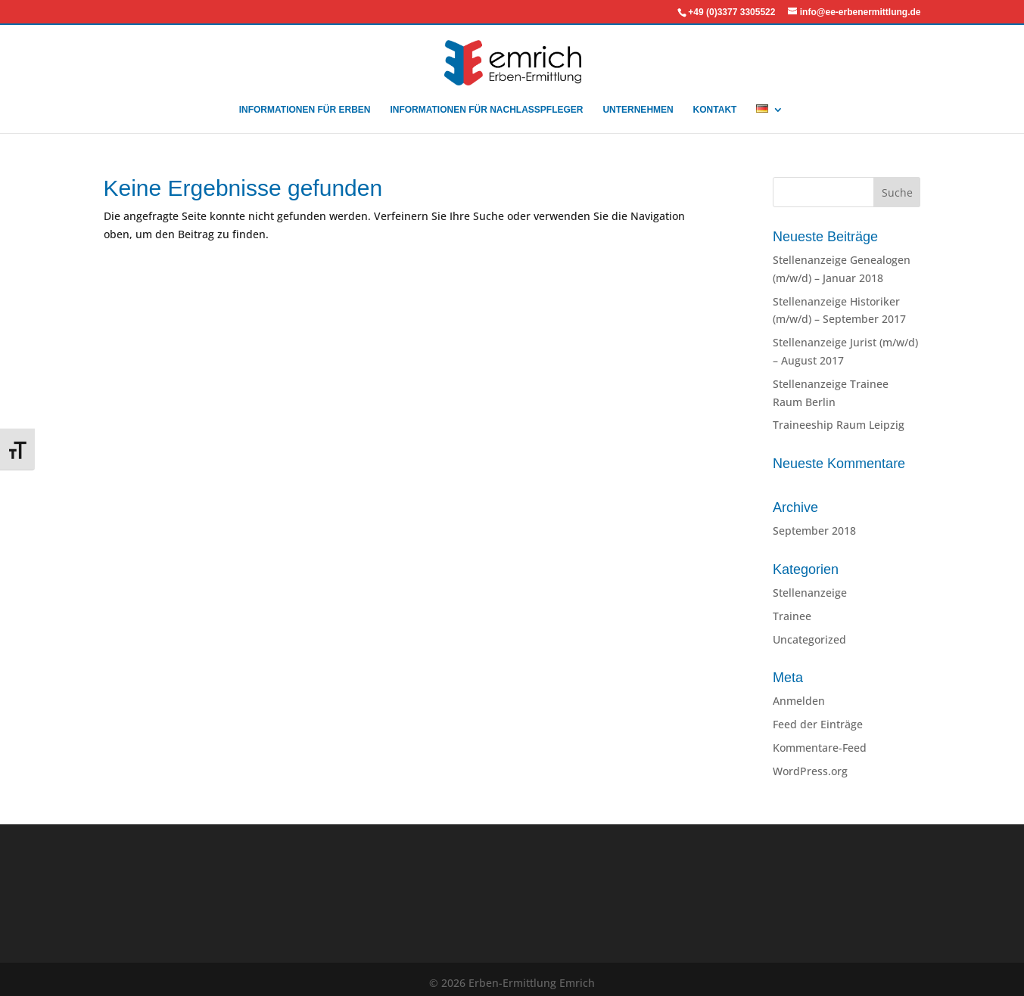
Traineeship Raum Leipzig (838, 424)
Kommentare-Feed (820, 747)
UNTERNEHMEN (637, 109)
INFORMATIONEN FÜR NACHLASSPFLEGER (486, 109)
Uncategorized (809, 639)
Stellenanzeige (810, 592)
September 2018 (814, 530)
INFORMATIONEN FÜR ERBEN (305, 109)
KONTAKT (715, 109)
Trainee (792, 616)
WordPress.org (810, 771)
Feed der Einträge (818, 724)
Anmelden (799, 700)
